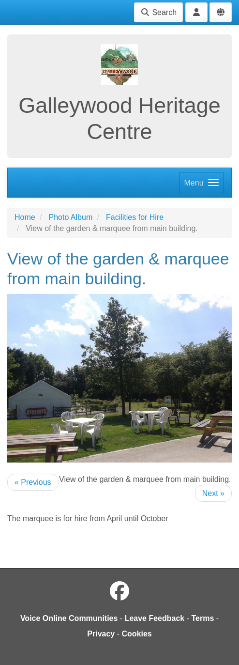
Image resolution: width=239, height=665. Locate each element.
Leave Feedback (155, 618)
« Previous (33, 482)
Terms (202, 618)
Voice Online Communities (69, 618)
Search (158, 12)
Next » (213, 493)
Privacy (101, 634)
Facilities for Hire (135, 217)
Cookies (136, 634)
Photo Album (70, 217)
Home (25, 217)
